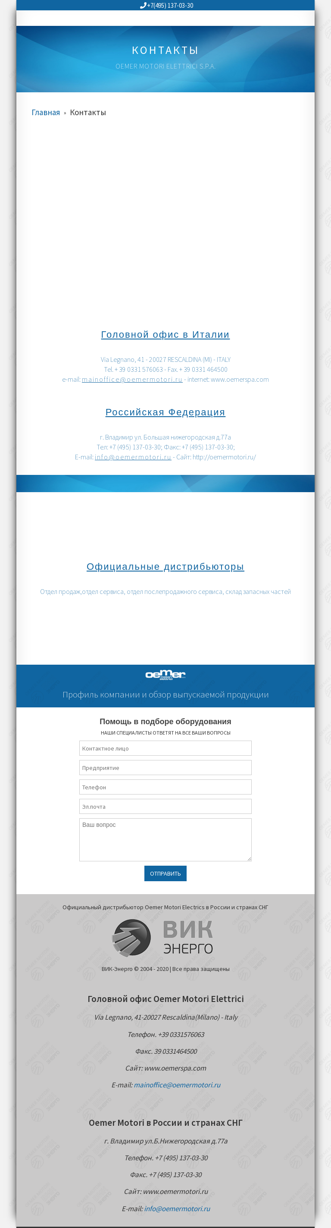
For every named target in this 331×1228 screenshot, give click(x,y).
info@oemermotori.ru (133, 456)
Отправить (165, 873)
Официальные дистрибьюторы (165, 566)
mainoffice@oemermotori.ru (132, 379)
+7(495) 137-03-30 (166, 5)
